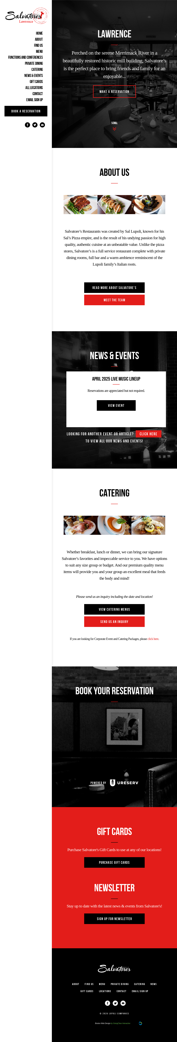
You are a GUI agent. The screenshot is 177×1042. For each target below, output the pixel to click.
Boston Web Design (102, 1023)
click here (148, 434)
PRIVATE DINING (34, 63)
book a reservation (26, 111)
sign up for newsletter (114, 919)
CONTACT (37, 94)
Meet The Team (114, 300)
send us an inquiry (114, 622)
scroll (114, 123)
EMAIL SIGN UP (34, 100)
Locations (105, 991)
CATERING (37, 69)
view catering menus (114, 609)
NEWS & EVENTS (33, 75)
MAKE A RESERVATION (114, 92)
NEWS (154, 984)
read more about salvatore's (114, 288)
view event (116, 405)
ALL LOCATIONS (34, 88)
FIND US (38, 45)
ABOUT (39, 39)
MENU (39, 51)
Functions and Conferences (25, 57)
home (39, 33)
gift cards (36, 82)
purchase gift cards (114, 862)
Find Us (89, 984)
